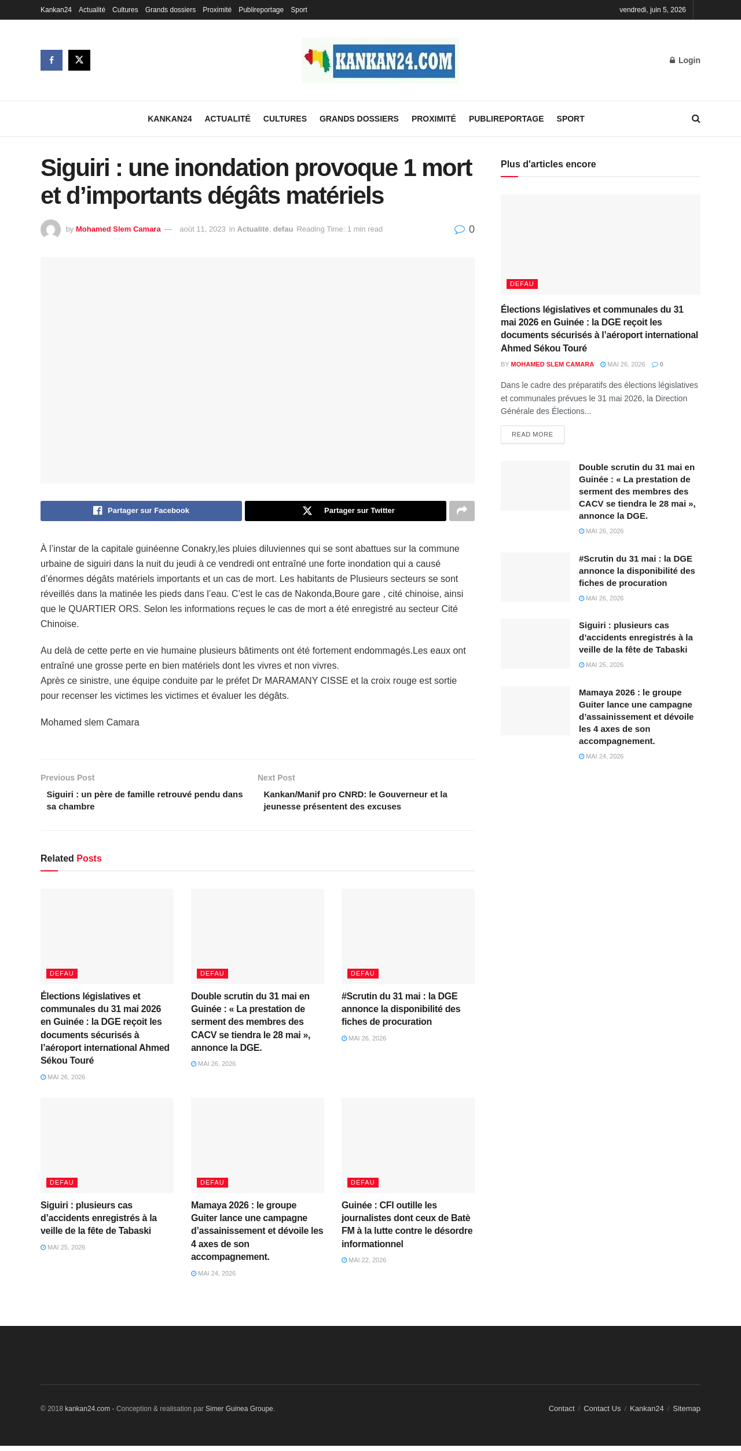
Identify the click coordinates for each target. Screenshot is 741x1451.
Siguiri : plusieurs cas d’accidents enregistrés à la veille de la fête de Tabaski (99, 1223)
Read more (532, 435)
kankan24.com (87, 1413)
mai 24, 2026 (213, 1277)
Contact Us (602, 1413)
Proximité (217, 10)
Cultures (125, 10)
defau (283, 229)
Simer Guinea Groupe (239, 1413)
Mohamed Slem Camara (118, 229)
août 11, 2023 (202, 229)
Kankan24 (56, 10)
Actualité (92, 10)
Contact (562, 1413)
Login (685, 60)
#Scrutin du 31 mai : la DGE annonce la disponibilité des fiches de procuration (401, 1014)
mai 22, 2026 (364, 1264)
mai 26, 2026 (63, 1081)
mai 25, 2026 (63, 1251)
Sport (299, 10)
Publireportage (261, 10)
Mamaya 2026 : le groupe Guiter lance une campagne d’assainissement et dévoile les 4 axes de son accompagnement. (257, 1236)
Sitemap (686, 1413)
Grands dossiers (170, 10)
